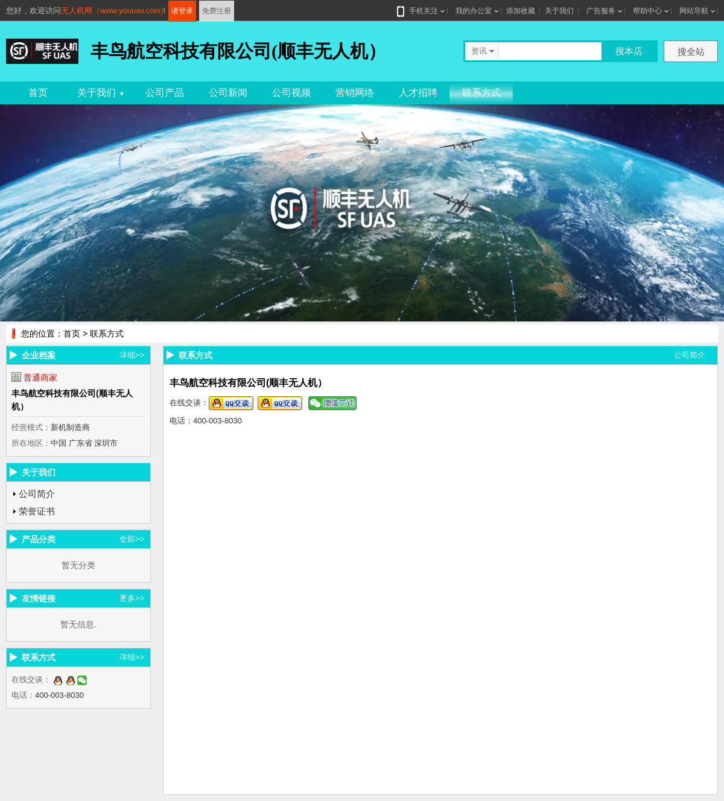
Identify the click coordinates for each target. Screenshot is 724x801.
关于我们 (559, 11)
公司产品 (164, 92)
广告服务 (600, 11)
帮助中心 (647, 11)
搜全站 (691, 51)
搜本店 (629, 51)
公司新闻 (228, 92)
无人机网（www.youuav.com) (112, 10)
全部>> (131, 538)
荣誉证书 (37, 511)
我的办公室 (474, 11)
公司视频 (291, 92)
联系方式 (481, 92)
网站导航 (693, 11)
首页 (38, 92)
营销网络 (354, 92)
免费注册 (216, 11)
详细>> (131, 354)
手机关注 (421, 11)
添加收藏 (520, 11)
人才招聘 (418, 92)
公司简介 (37, 494)
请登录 (182, 11)
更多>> (131, 598)
